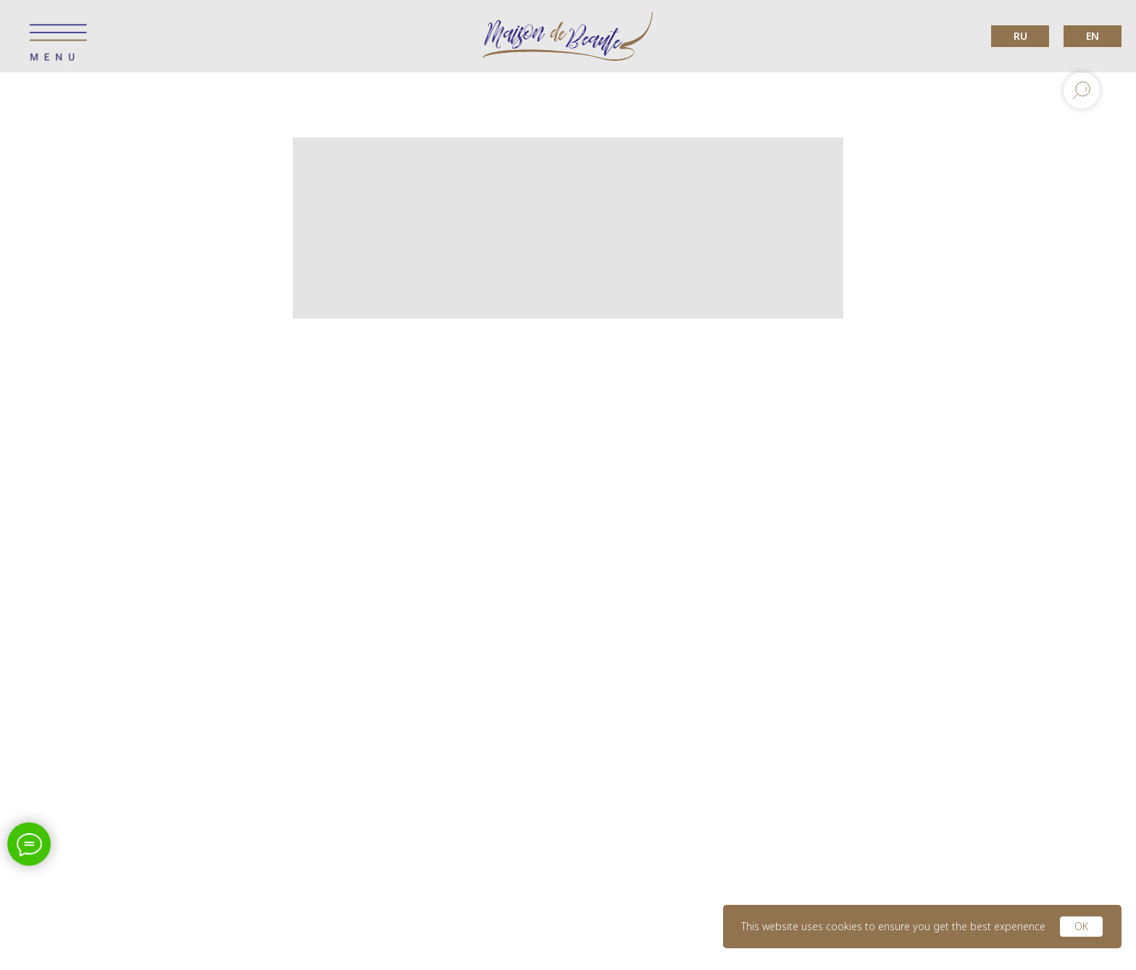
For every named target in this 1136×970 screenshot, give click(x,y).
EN (1092, 36)
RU (1020, 36)
